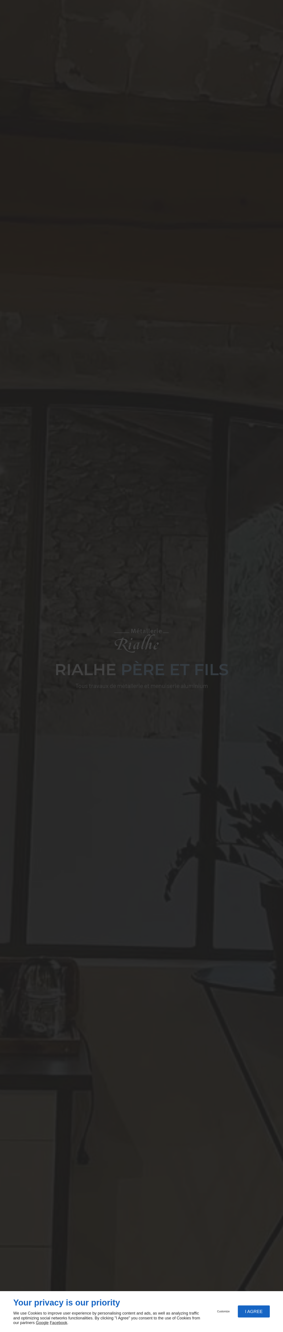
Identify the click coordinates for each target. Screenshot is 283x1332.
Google (42, 1323)
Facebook (58, 1323)
